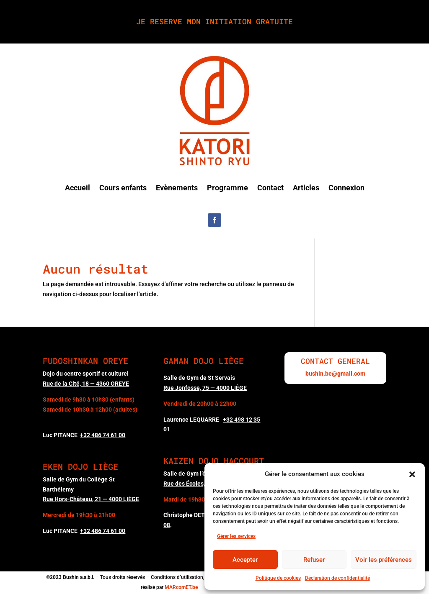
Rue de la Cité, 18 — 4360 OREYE (86, 383)
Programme (227, 187)
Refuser (314, 559)
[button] (412, 474)
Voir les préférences (383, 559)
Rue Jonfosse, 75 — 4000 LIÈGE (205, 387)
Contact (270, 187)
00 (102, 435)
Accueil (77, 187)
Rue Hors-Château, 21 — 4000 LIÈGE (91, 499)
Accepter (245, 559)
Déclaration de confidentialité (337, 578)
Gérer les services (236, 536)
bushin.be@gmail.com (335, 373)
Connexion (346, 187)
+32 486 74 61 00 (102, 530)
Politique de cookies (278, 578)
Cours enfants (123, 187)
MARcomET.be (181, 587)
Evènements (177, 187)
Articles (306, 187)
